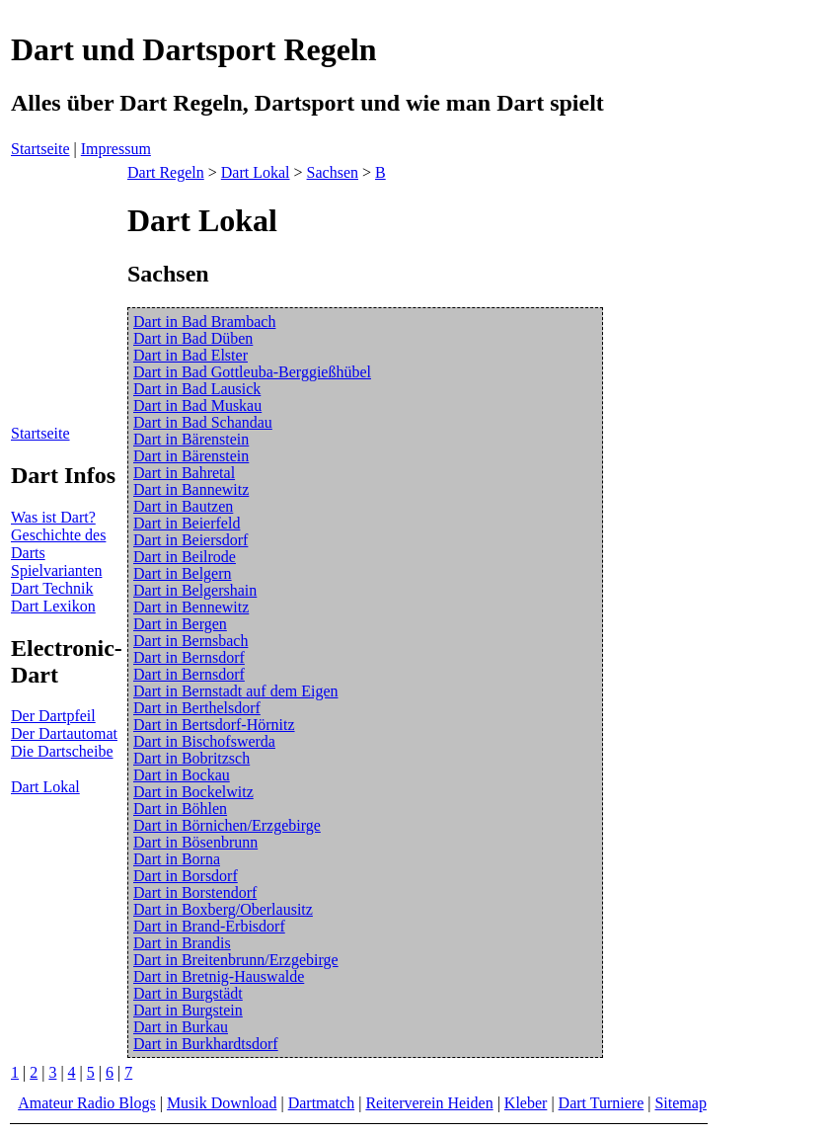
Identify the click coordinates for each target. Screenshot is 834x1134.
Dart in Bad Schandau (202, 422)
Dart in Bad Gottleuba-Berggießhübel (252, 372)
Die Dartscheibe (62, 751)
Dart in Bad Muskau (197, 405)
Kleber (526, 1102)
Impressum (116, 148)
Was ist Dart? (53, 517)
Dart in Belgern (182, 573)
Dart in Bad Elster (190, 355)
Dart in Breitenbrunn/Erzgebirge (236, 959)
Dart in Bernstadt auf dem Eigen (236, 691)
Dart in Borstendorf (195, 892)
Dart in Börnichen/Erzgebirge (227, 825)
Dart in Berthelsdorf (197, 707)
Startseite (40, 148)
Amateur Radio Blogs (87, 1102)
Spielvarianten (56, 570)
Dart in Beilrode (184, 556)
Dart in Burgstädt (188, 993)
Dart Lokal (45, 786)
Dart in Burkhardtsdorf (205, 1043)
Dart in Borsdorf (185, 875)
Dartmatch (321, 1102)
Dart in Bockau (181, 775)
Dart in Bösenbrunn (195, 842)
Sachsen (332, 172)
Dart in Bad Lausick (197, 388)
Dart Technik (52, 588)
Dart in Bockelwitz (193, 791)
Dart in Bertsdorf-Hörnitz (214, 724)
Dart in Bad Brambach (204, 321)
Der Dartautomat (64, 733)
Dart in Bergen (180, 623)
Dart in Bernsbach (190, 640)
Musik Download (222, 1102)
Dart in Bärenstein (191, 439)
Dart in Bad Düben (193, 338)
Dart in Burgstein (188, 1010)
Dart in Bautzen (183, 506)
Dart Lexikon (53, 606)
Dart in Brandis (182, 942)
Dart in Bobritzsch (191, 758)
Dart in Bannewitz (191, 489)
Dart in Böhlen (180, 808)
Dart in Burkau (180, 1026)
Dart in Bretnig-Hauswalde (218, 976)
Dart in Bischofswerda (204, 741)
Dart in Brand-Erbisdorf (209, 926)
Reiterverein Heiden (429, 1102)
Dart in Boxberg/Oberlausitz (223, 909)
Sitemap (680, 1102)
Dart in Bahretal (184, 472)
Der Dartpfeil (53, 715)
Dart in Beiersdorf (190, 539)
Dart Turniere (601, 1102)
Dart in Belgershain (195, 590)
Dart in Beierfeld (186, 523)
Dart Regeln (165, 172)
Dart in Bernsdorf (189, 657)
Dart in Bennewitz (191, 607)
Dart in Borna (176, 858)
